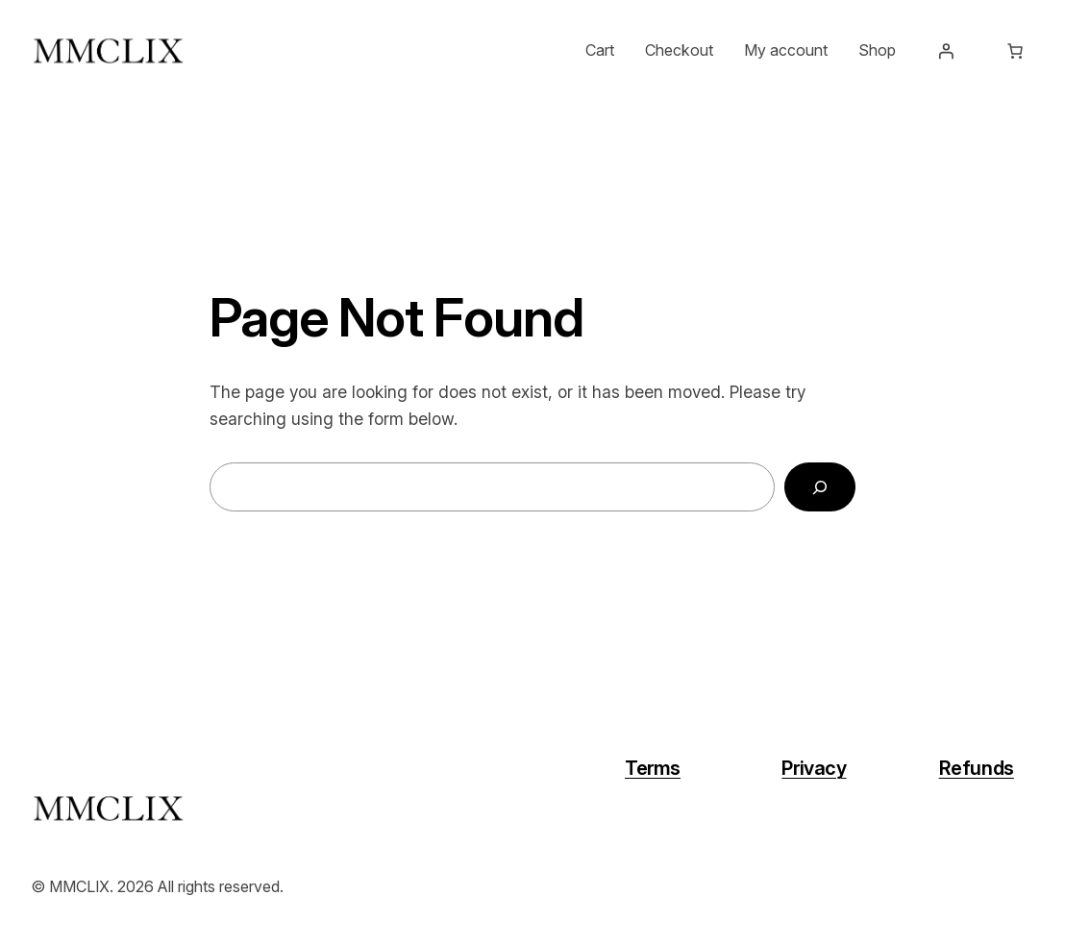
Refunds (976, 768)
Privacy (813, 768)
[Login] (946, 51)
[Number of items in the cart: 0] (1015, 51)
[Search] (819, 486)
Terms (653, 768)
